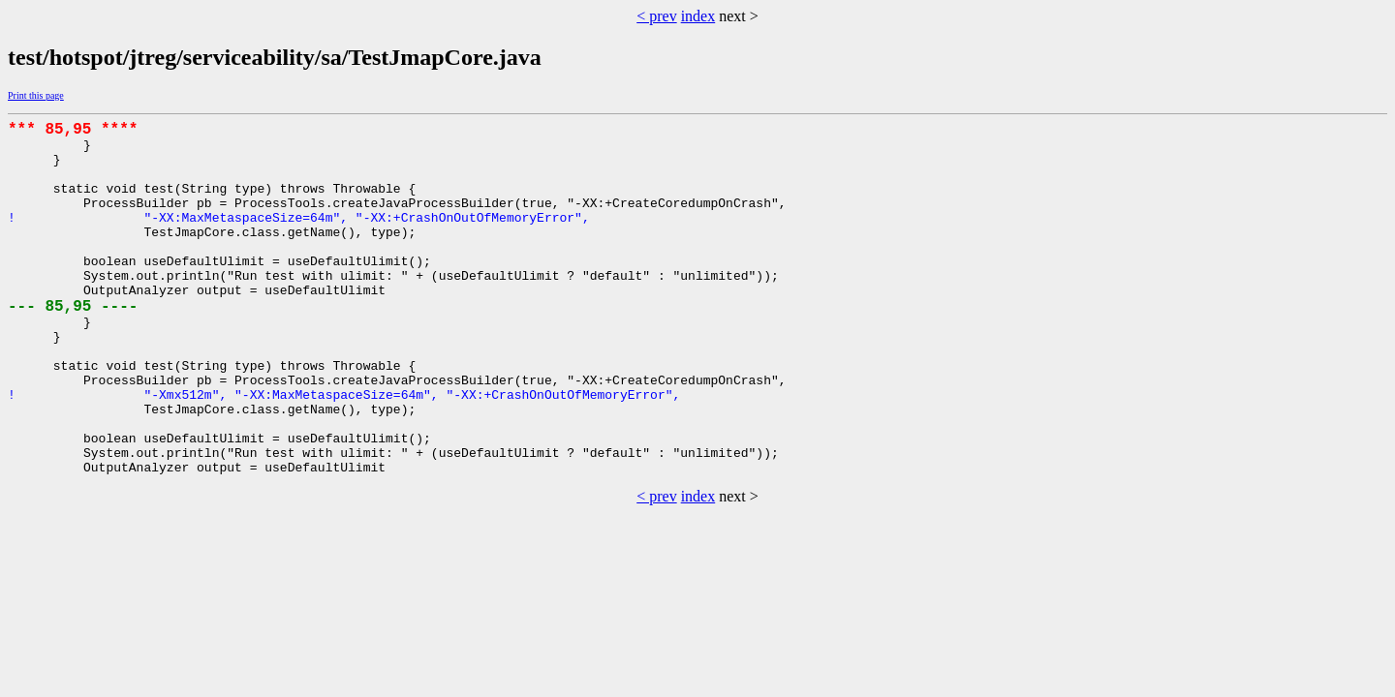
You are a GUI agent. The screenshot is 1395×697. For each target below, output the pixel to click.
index (698, 16)
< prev (656, 16)
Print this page (36, 95)
